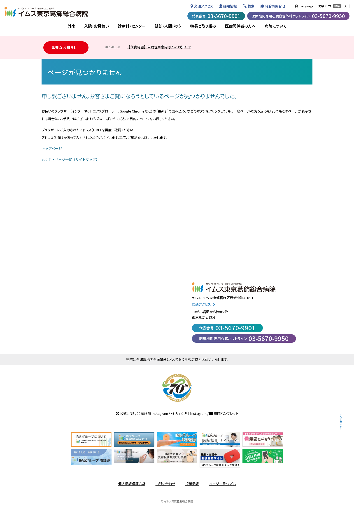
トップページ (52, 148)
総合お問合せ (275, 6)
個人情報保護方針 (131, 483)
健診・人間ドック (168, 26)
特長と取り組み (203, 26)
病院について (276, 26)
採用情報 (230, 6)
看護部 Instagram (154, 413)
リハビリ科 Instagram (190, 413)
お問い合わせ (165, 483)
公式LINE (127, 413)
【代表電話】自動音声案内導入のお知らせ (159, 47)
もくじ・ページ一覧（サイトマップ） (70, 159)
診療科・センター (132, 26)
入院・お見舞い (96, 26)
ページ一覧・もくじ (222, 483)
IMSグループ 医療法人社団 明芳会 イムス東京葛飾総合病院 (46, 12)
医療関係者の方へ (240, 26)
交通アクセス (203, 6)
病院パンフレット (226, 413)
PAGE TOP (341, 422)
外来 (71, 26)
